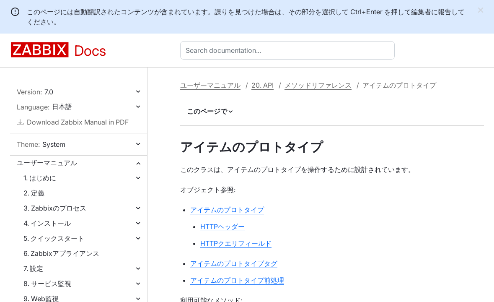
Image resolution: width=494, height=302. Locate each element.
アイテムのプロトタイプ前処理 (237, 280)
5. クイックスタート (53, 238)
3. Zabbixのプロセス (54, 208)
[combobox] (289, 50)
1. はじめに (39, 178)
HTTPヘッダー (222, 226)
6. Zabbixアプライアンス (61, 253)
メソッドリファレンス (318, 85)
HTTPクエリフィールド (236, 243)
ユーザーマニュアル (47, 163)
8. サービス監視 (47, 283)
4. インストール (47, 223)
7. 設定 (33, 268)
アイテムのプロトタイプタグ (233, 263)
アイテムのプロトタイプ (227, 210)
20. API (262, 85)
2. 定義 (33, 193)
